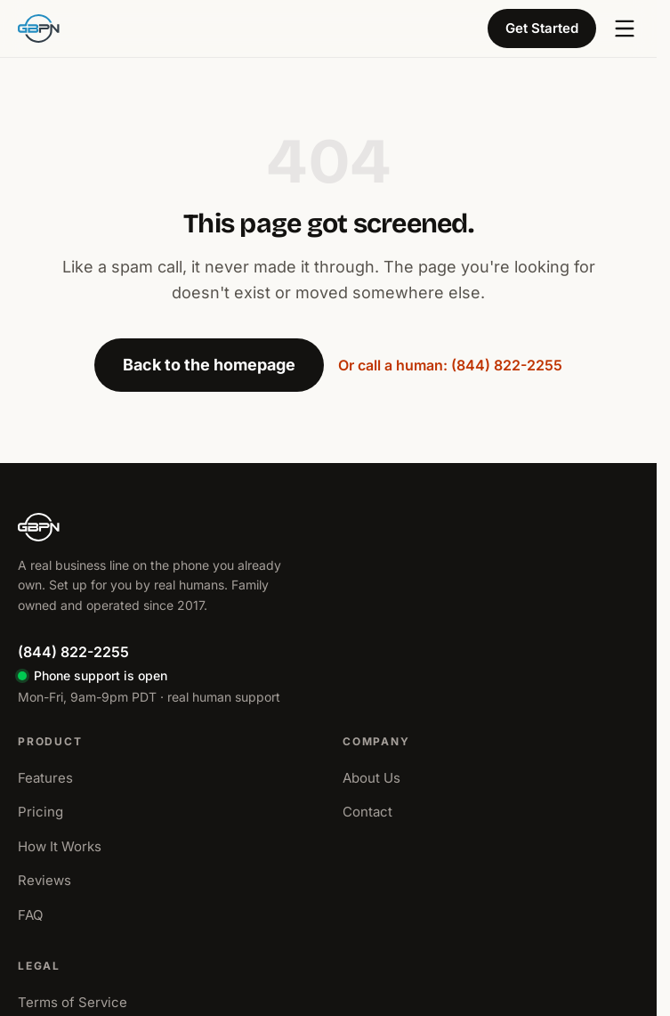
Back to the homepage (209, 364)
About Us (371, 777)
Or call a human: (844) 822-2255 (450, 365)
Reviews (44, 880)
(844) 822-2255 (73, 652)
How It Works (59, 846)
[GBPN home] (39, 28)
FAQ (30, 914)
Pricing (40, 811)
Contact (367, 811)
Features (45, 777)
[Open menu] (624, 28)
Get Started (541, 28)
